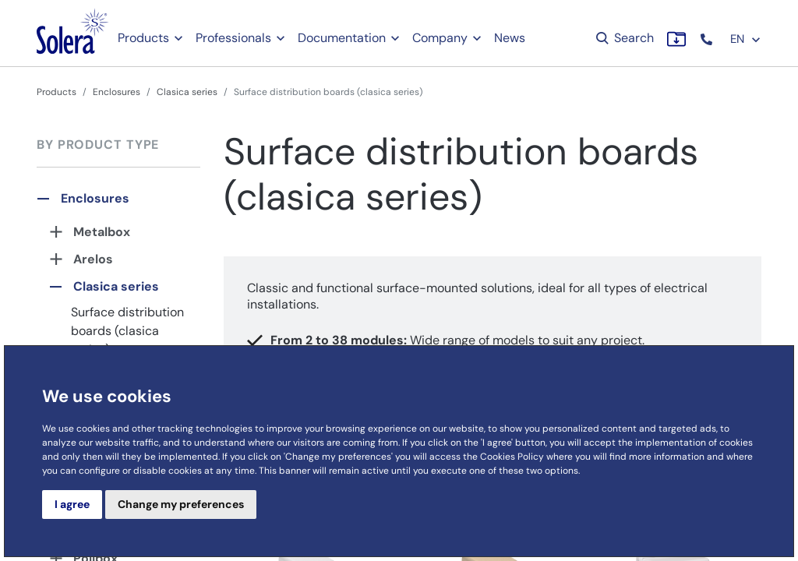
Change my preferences (181, 504)
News (509, 38)
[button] (708, 39)
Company (440, 38)
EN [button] (745, 39)
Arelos (93, 259)
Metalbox (101, 232)
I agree (72, 504)
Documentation (342, 38)
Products (143, 38)
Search (624, 38)
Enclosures (116, 92)
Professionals (233, 38)
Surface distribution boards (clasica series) (127, 331)
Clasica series (187, 92)
